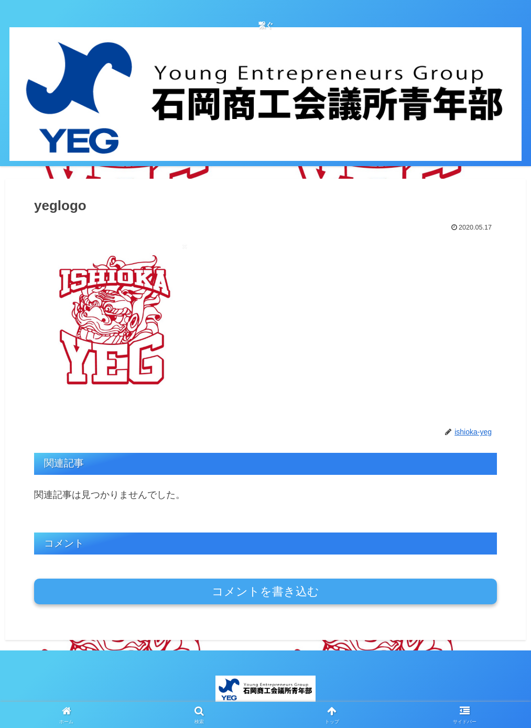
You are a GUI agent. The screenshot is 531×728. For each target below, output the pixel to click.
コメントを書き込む (265, 591)
